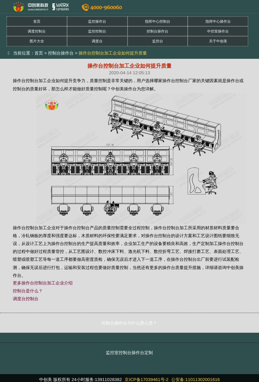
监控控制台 (97, 31)
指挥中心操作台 (218, 21)
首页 (36, 21)
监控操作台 (97, 21)
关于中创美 (218, 41)
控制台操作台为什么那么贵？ (129, 323)
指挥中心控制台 (157, 21)
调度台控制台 (25, 298)
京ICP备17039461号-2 (146, 379)
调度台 (97, 41)
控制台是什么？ (28, 290)
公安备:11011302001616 (195, 379)
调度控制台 (37, 31)
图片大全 (37, 41)
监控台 (157, 41)
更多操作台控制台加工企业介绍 (43, 283)
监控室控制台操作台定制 (129, 352)
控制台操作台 (157, 31)
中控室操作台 (218, 31)
